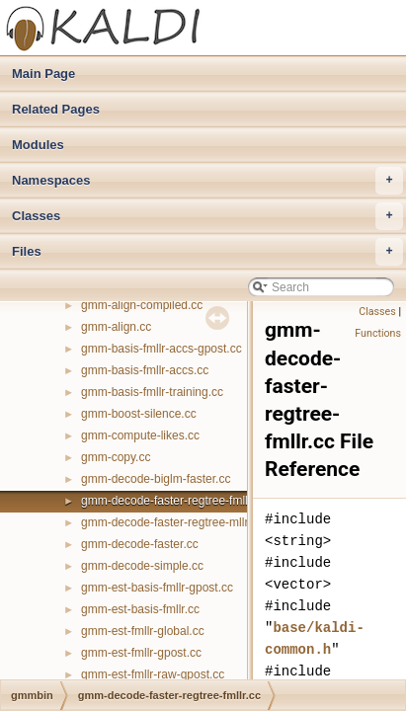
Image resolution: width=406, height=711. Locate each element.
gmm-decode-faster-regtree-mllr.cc (172, 522)
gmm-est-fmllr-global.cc (142, 631)
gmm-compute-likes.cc (140, 435)
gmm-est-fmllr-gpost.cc (141, 653)
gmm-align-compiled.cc (142, 305)
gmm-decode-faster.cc (140, 544)
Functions (378, 333)
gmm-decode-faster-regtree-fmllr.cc (173, 501)
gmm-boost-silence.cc (139, 414)
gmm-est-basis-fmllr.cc (140, 609)
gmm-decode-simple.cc (142, 566)
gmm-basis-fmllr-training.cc (152, 392)
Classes (207, 216)
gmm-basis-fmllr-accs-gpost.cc (161, 349)
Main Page (43, 73)
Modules (38, 144)
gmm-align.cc (116, 327)
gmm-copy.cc (115, 457)
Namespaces (207, 181)
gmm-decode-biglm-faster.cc (155, 479)
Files (207, 252)
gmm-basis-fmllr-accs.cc (144, 370)
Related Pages (56, 109)
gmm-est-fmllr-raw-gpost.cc (152, 674)
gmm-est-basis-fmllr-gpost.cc (157, 587)
